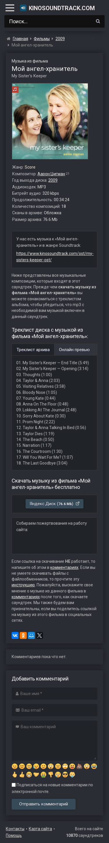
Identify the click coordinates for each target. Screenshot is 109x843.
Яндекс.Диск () (55, 503)
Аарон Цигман (51, 174)
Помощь (14, 835)
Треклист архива (33, 349)
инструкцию (23, 585)
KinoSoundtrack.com (57, 8)
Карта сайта (40, 828)
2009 (53, 180)
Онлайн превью (74, 349)
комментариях (64, 567)
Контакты (15, 828)
